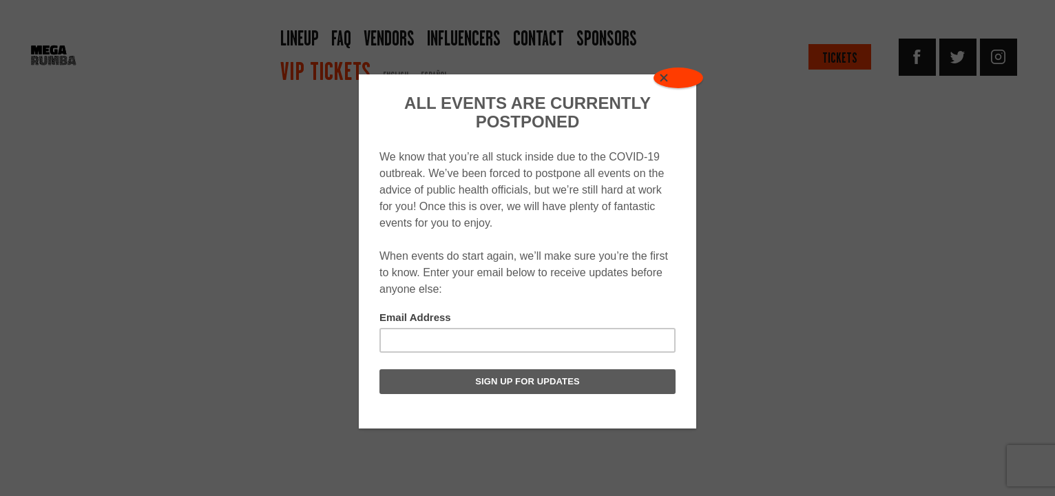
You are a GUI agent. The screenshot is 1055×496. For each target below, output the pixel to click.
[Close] (678, 78)
